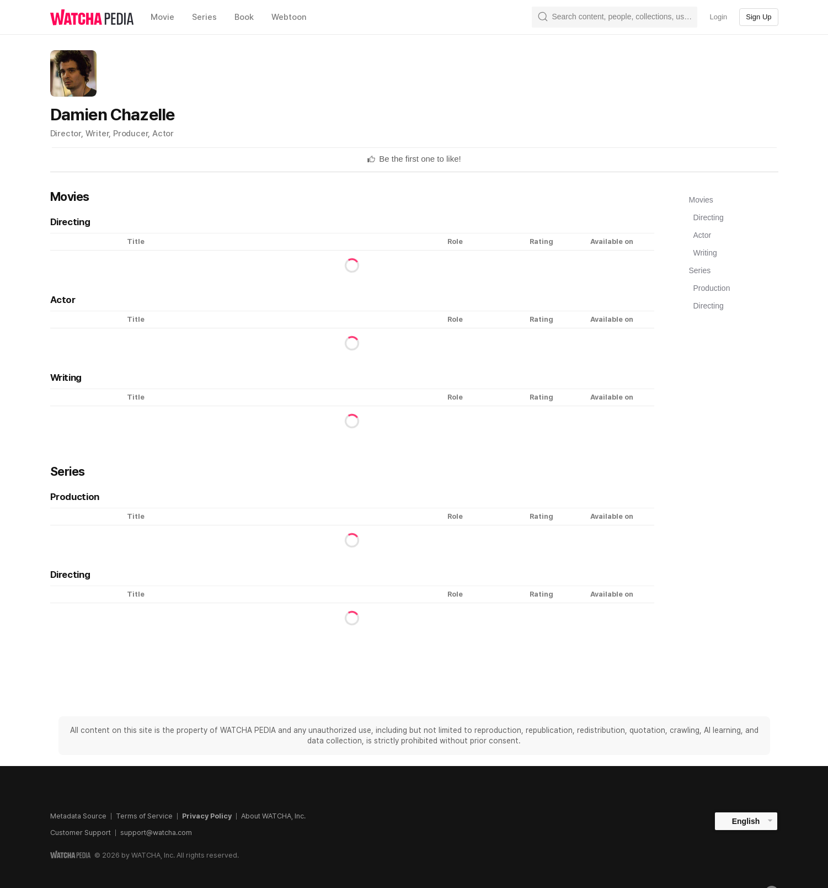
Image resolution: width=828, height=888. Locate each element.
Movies (701, 199)
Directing (708, 217)
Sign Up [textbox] (758, 17)
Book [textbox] (244, 17)
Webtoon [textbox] (289, 17)
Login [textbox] (718, 17)
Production (711, 288)
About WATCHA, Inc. (273, 816)
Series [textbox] (204, 17)
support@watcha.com (156, 832)
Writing (705, 252)
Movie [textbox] (162, 17)
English (746, 821)
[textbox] (420, 158)
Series (700, 270)
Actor (702, 235)
